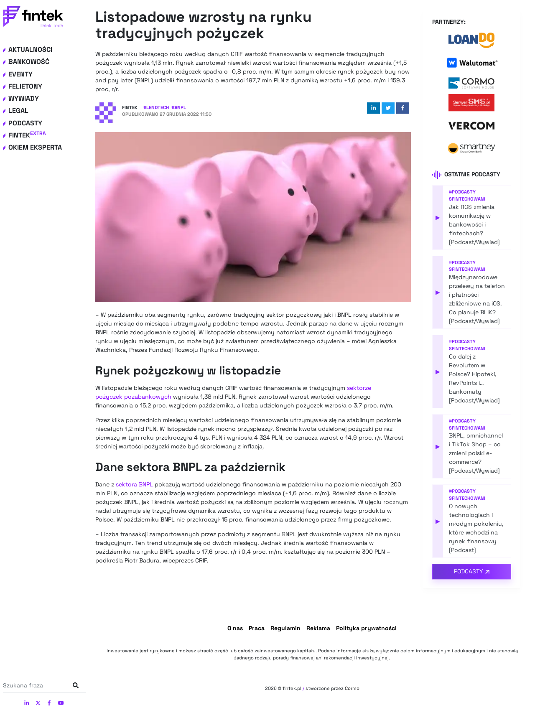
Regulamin (285, 628)
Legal (18, 110)
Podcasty (25, 123)
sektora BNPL (134, 484)
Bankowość (28, 61)
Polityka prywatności (366, 628)
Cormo (352, 688)
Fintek (27, 135)
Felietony (25, 86)
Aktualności (30, 49)
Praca (257, 628)
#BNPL (178, 107)
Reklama (318, 628)
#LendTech (156, 107)
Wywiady (23, 98)
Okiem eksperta (35, 147)
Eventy (20, 74)
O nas (235, 628)
